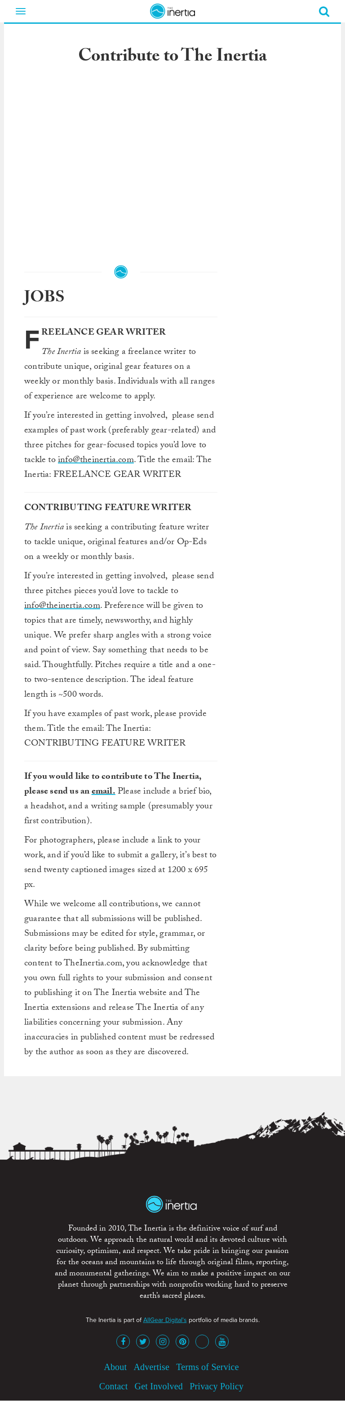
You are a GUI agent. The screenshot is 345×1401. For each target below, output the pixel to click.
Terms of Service (207, 1367)
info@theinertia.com (96, 460)
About (115, 1367)
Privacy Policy (216, 1386)
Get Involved (159, 1386)
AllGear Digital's (165, 1320)
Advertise (151, 1367)
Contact (113, 1386)
